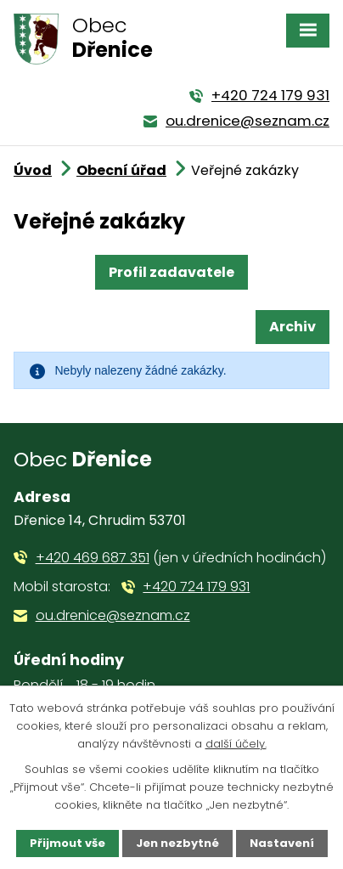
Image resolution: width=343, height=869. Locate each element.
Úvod (33, 170)
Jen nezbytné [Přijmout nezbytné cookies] (177, 843)
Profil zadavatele (171, 272)
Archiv (292, 326)
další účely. (236, 744)
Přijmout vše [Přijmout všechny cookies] (67, 843)
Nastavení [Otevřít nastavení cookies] (282, 843)
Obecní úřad (121, 170)
